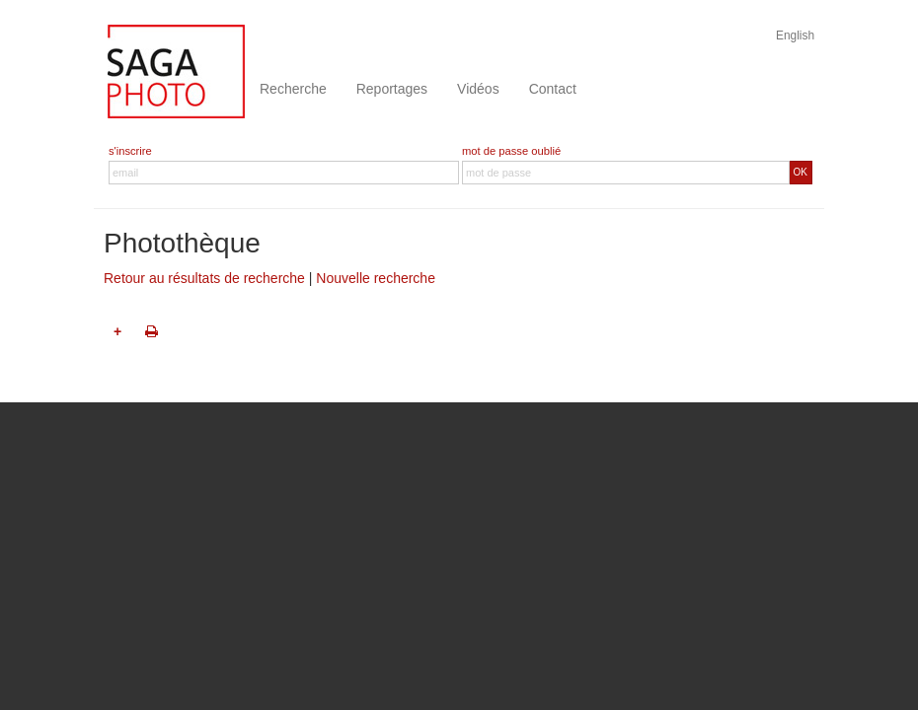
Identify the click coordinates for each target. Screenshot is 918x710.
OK (800, 172)
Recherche (293, 89)
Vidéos (478, 89)
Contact (552, 89)
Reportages (391, 89)
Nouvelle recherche (375, 278)
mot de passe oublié (511, 151)
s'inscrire (130, 151)
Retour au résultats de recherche (204, 278)
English (795, 35)
